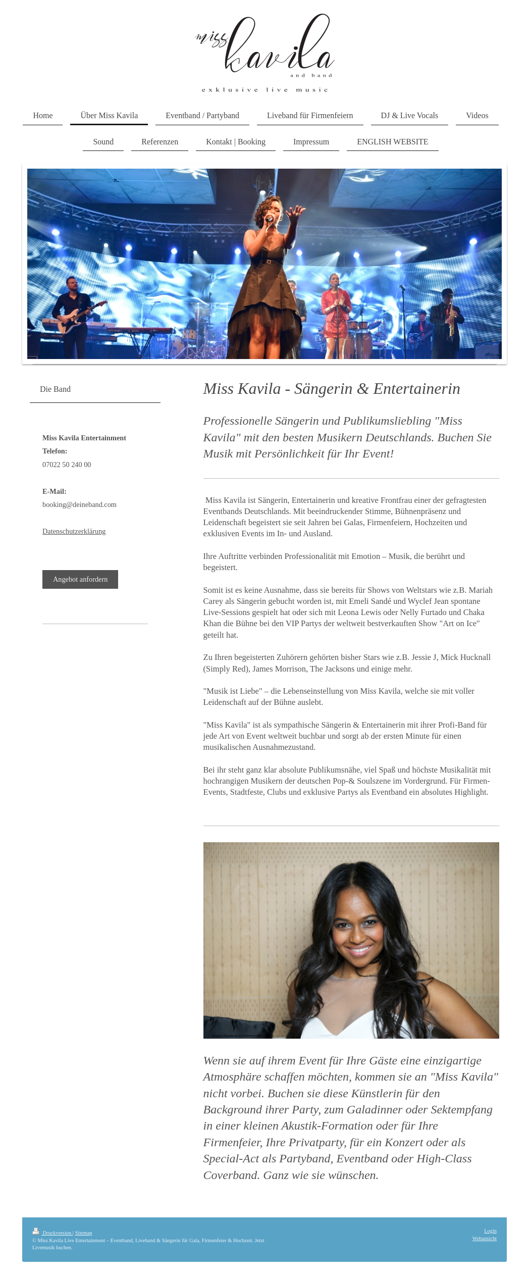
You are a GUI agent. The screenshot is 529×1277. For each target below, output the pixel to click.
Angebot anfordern (80, 579)
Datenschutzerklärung (73, 531)
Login (490, 1231)
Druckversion (52, 1233)
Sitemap (83, 1233)
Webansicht (484, 1238)
